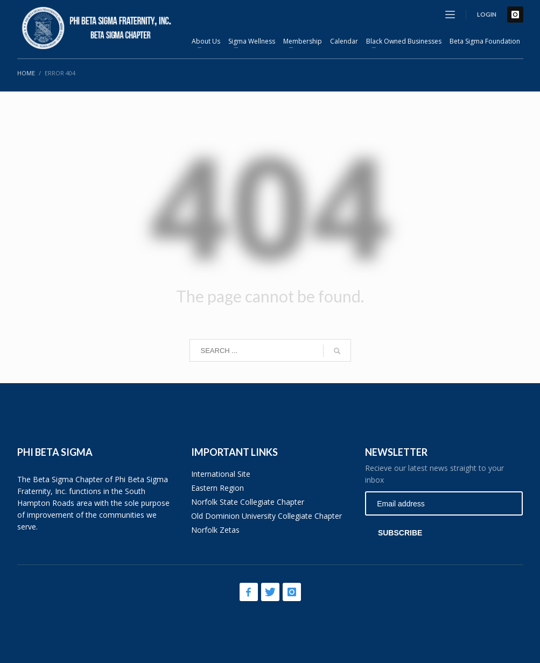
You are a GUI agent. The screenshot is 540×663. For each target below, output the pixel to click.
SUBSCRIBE (400, 532)
